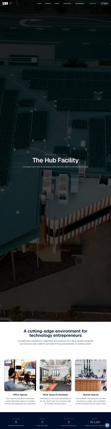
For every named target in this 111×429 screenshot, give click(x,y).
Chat (104, 3)
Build (40, 3)
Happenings (80, 3)
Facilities (68, 3)
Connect (48, 3)
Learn (57, 3)
